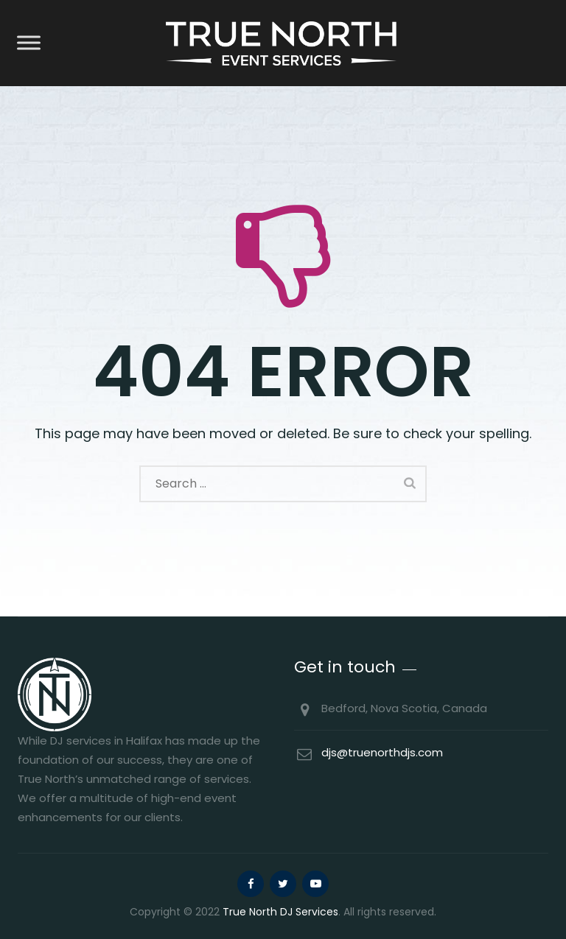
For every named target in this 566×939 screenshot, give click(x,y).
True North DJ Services (280, 911)
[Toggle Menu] (29, 42)
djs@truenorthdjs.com (382, 752)
